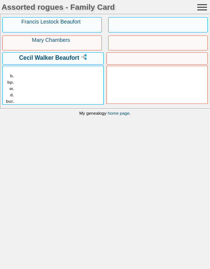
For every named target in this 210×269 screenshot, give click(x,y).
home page (119, 113)
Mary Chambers (51, 40)
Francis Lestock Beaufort (50, 22)
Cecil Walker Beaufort (49, 58)
